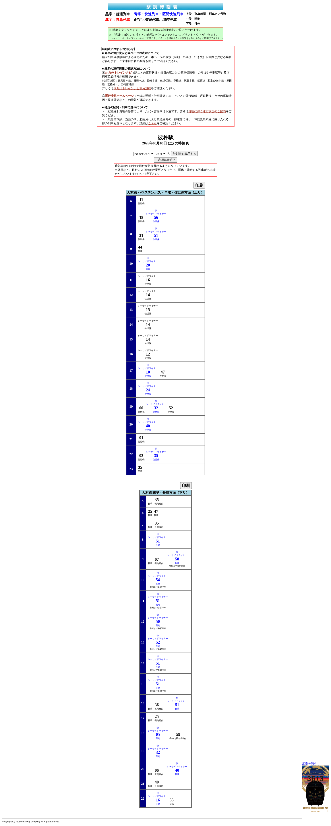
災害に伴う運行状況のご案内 (207, 111)
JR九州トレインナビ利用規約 (132, 88)
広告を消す (309, 763)
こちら (152, 123)
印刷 (199, 185)
